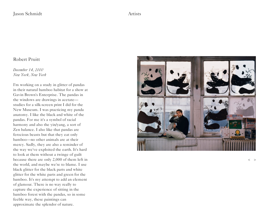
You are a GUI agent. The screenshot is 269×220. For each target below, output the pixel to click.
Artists (134, 14)
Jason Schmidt (27, 14)
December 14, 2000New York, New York (29, 72)
